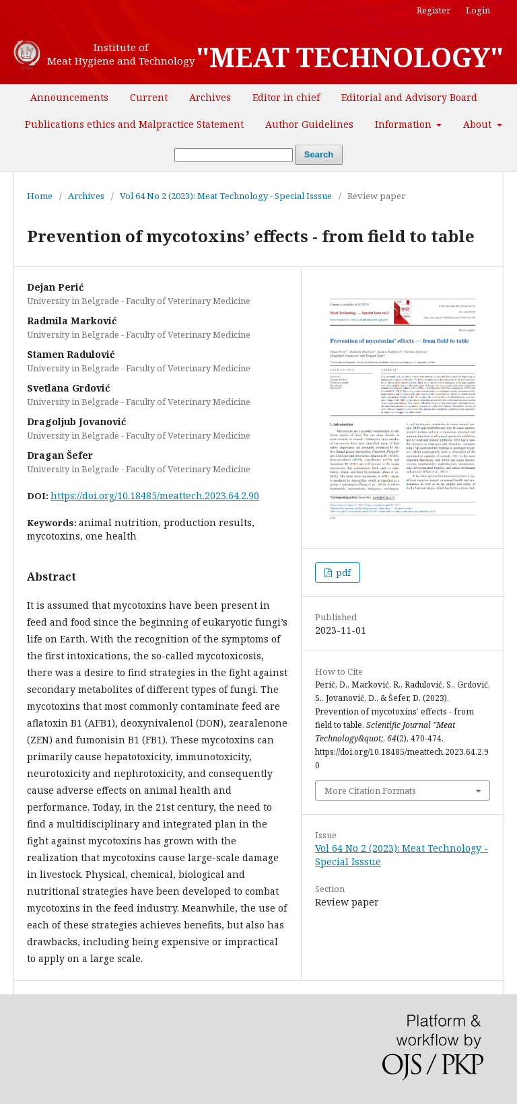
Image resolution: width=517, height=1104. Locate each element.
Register (433, 10)
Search (318, 154)
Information (404, 124)
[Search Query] (233, 155)
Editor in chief (286, 97)
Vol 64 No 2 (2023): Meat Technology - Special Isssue (226, 196)
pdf (342, 572)
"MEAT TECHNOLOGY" (350, 57)
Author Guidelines (309, 124)
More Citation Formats (370, 790)
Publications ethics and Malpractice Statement (134, 124)
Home (40, 196)
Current (149, 97)
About (478, 124)
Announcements (69, 97)
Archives (210, 97)
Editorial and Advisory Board (409, 97)
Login (478, 10)
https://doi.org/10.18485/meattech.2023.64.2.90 (154, 495)
